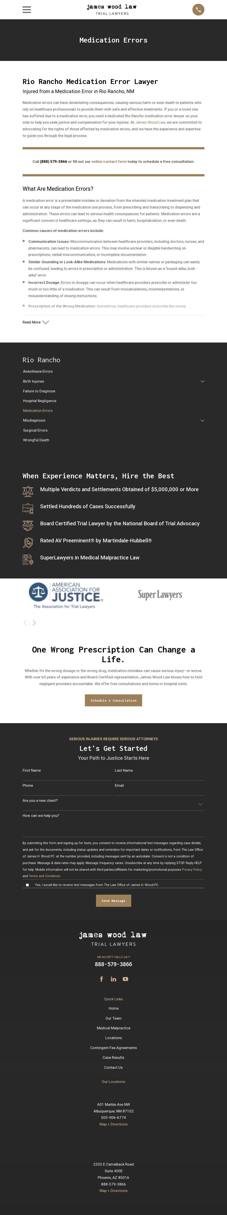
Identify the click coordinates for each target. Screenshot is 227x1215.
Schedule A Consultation (114, 701)
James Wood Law (150, 122)
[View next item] (34, 623)
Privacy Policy (192, 870)
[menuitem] (113, 372)
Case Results (113, 1058)
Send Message (113, 901)
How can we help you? (41, 816)
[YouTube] (125, 979)
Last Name (124, 771)
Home (114, 1009)
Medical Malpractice (113, 1028)
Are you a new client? (40, 801)
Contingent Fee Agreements (113, 1048)
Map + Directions (114, 1124)
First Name (32, 771)
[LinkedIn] (113, 979)
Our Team (114, 1018)
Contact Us (113, 1068)
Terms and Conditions (44, 876)
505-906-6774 (113, 1118)
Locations (113, 1038)
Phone (28, 786)
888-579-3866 (113, 964)
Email (119, 786)
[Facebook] (101, 979)
